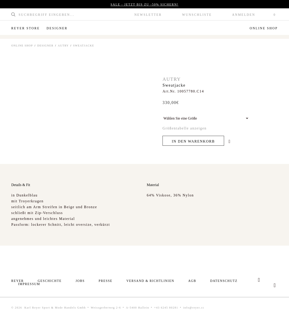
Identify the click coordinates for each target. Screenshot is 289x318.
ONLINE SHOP (22, 45)
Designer (56, 28)
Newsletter (148, 14)
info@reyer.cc (193, 307)
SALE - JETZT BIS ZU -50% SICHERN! (144, 4)
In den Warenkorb (193, 141)
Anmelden (243, 14)
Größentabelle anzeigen (184, 128)
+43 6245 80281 (166, 307)
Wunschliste (197, 14)
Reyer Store (25, 28)
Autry (63, 45)
